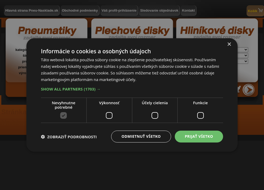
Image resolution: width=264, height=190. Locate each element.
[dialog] (132, 95)
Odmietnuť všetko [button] (141, 136)
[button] (132, 89)
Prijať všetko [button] (199, 136)
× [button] (229, 44)
